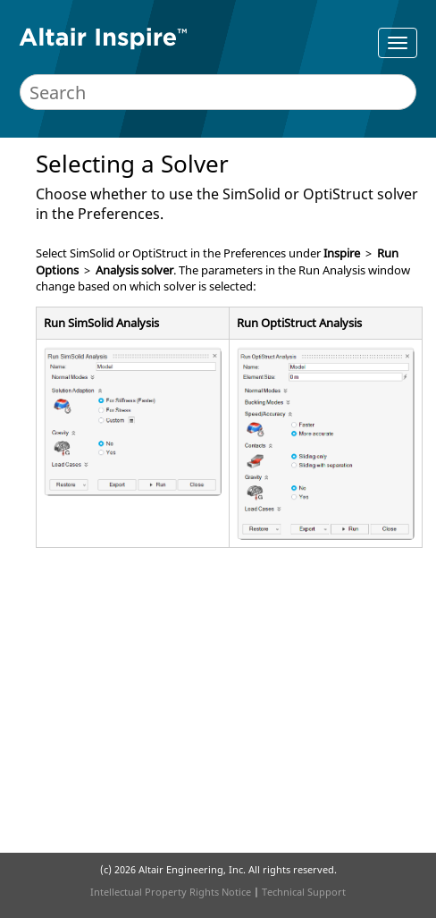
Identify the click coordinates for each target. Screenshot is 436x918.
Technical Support (304, 891)
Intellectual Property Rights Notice (170, 891)
